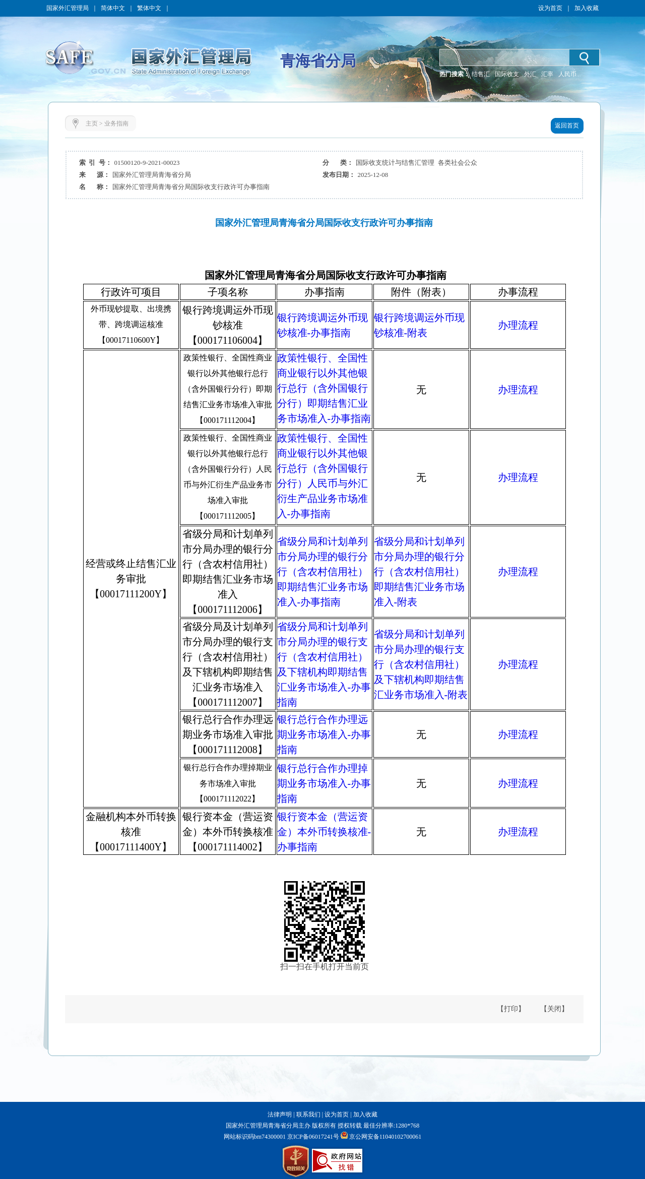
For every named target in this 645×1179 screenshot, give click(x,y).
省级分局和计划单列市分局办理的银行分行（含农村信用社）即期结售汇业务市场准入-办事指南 (322, 571)
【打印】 (511, 1009)
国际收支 (507, 74)
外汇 (530, 74)
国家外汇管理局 (67, 8)
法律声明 (280, 1114)
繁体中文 (149, 8)
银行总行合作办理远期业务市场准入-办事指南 (324, 734)
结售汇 (481, 74)
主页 (92, 123)
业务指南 (116, 123)
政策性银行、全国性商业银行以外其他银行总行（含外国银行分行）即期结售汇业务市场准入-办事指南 (324, 388)
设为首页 (550, 8)
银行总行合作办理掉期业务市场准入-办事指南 (324, 783)
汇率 (547, 74)
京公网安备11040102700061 (385, 1136)
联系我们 (308, 1114)
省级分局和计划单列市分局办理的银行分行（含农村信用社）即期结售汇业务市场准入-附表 (419, 571)
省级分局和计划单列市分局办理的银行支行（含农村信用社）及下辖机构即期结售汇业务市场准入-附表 (421, 664)
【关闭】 (554, 1009)
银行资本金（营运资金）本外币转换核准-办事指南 (324, 831)
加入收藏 (586, 8)
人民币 (567, 74)
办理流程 (518, 325)
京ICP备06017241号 (312, 1136)
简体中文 (113, 8)
